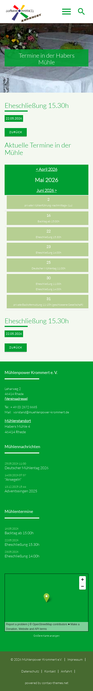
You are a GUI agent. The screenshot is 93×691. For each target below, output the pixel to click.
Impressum (75, 659)
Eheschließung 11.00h (48, 284)
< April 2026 (46, 169)
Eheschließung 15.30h (48, 237)
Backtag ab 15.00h (48, 221)
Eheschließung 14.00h (48, 252)
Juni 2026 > (46, 190)
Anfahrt (66, 671)
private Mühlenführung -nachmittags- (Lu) (48, 205)
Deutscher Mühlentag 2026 (26, 468)
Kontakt (50, 671)
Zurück (15, 132)
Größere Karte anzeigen (46, 635)
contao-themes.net (55, 683)
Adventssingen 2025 (21, 491)
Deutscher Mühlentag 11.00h (48, 268)
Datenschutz (30, 671)
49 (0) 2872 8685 (25, 407)
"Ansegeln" (13, 479)
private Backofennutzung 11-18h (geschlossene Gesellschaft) (48, 304)
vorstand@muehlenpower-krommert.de (41, 412)
